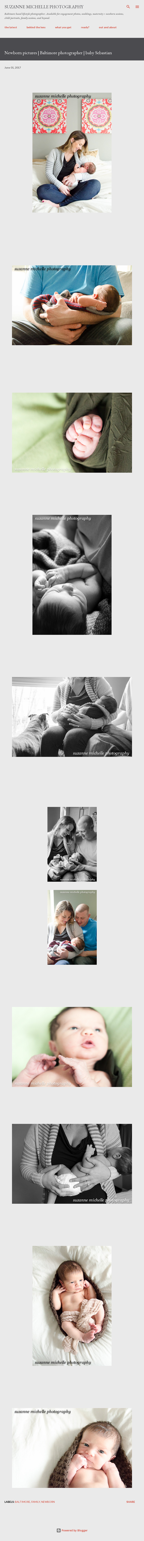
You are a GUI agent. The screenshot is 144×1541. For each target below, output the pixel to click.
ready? (85, 27)
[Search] (128, 7)
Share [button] (130, 1501)
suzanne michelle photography (43, 7)
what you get (63, 27)
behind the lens (36, 27)
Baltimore (22, 1501)
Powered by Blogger (72, 1530)
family (35, 1501)
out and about (108, 27)
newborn (48, 1501)
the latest (10, 27)
